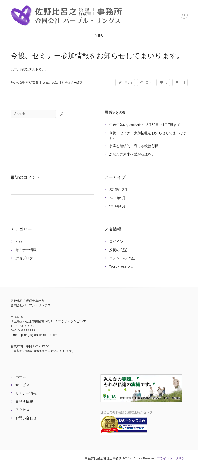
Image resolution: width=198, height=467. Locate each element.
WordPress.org (121, 266)
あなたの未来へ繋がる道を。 (132, 154)
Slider (20, 242)
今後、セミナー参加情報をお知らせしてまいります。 (97, 55)
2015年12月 (118, 190)
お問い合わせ (26, 418)
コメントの (122, 258)
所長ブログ (24, 258)
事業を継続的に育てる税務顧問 (134, 146)
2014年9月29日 (29, 82)
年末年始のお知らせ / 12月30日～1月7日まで (144, 125)
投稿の (118, 250)
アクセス (22, 410)
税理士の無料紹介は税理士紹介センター (128, 412)
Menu (99, 35)
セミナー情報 (73, 82)
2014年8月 (117, 206)
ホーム (20, 377)
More (128, 82)
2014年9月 (117, 198)
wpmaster (52, 82)
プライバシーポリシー (172, 458)
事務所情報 (24, 401)
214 (149, 82)
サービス (22, 385)
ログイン (116, 242)
